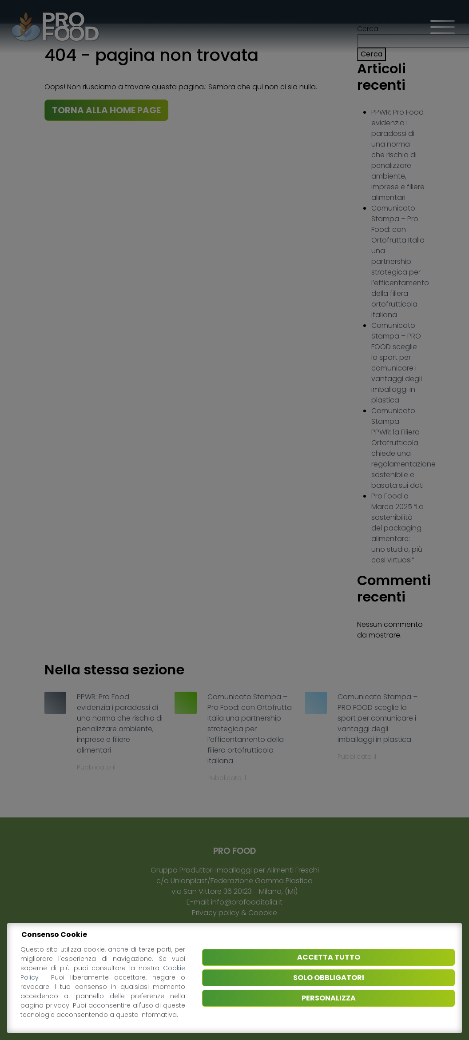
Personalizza (329, 998)
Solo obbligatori (328, 977)
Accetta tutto (328, 957)
